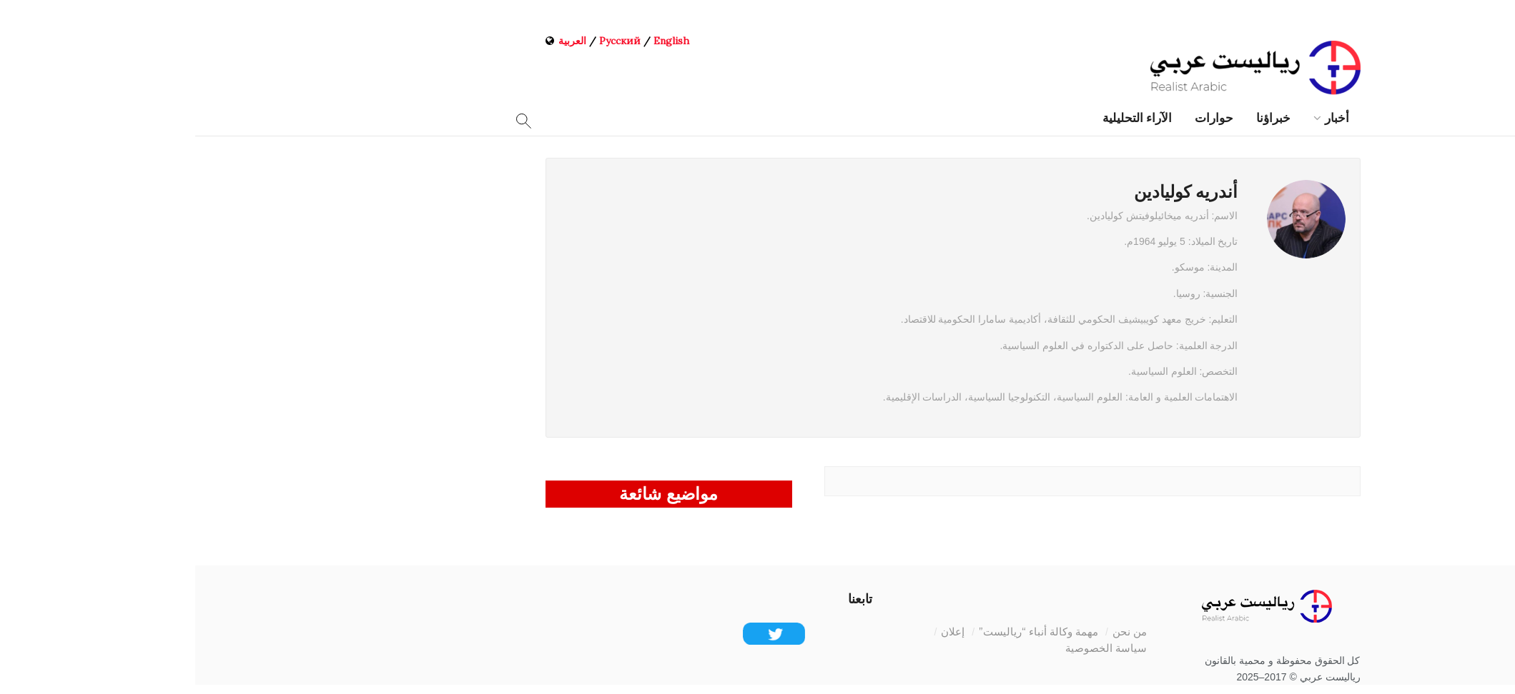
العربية (377, 40)
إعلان (757, 631)
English (476, 40)
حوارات (1019, 118)
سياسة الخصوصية (911, 648)
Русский (424, 40)
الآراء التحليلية (942, 118)
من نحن (934, 631)
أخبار (1142, 118)
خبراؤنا (1078, 118)
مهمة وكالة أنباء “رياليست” (843, 631)
